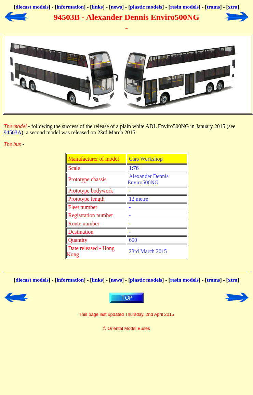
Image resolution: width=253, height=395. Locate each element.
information (70, 7)
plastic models (146, 7)
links (97, 7)
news (116, 7)
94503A (13, 132)
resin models (184, 7)
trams (213, 7)
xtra (233, 7)
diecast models (32, 7)
